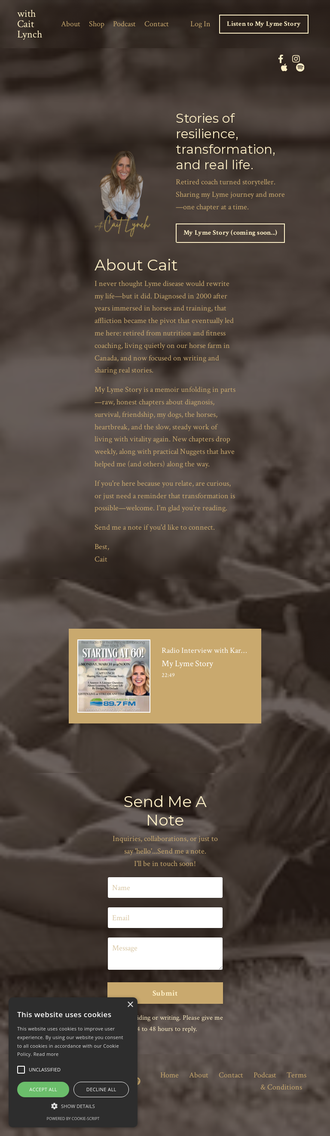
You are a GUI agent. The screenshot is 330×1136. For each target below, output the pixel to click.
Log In (200, 24)
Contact (156, 24)
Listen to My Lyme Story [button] (264, 23)
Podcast (124, 24)
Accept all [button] (43, 1089)
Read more (46, 1054)
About (70, 24)
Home (169, 1075)
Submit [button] (165, 993)
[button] (73, 1106)
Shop (96, 24)
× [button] (130, 1005)
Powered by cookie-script (73, 1118)
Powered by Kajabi (291, 1113)
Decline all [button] (101, 1089)
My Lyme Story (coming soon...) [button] (230, 232)
